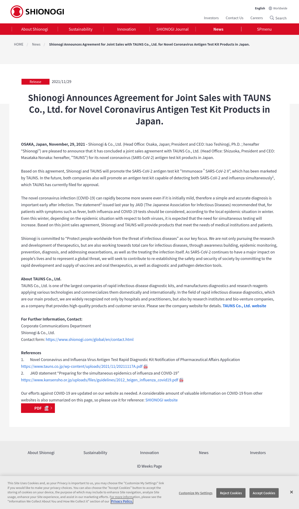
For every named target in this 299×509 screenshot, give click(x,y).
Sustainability (81, 29)
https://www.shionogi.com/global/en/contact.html (90, 339)
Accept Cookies (264, 493)
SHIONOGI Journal (172, 29)
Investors (211, 17)
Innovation (126, 29)
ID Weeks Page (149, 466)
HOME (18, 44)
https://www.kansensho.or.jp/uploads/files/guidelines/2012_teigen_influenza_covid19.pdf (102, 380)
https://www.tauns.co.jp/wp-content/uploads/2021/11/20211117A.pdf (84, 366)
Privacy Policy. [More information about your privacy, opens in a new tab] (122, 501)
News (219, 29)
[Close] (291, 492)
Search (273, 18)
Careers (256, 17)
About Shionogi (34, 29)
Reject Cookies (231, 493)
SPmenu (264, 29)
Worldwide (280, 8)
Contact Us (234, 17)
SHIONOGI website (161, 400)
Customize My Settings (196, 493)
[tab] (35, 29)
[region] (149, 492)
